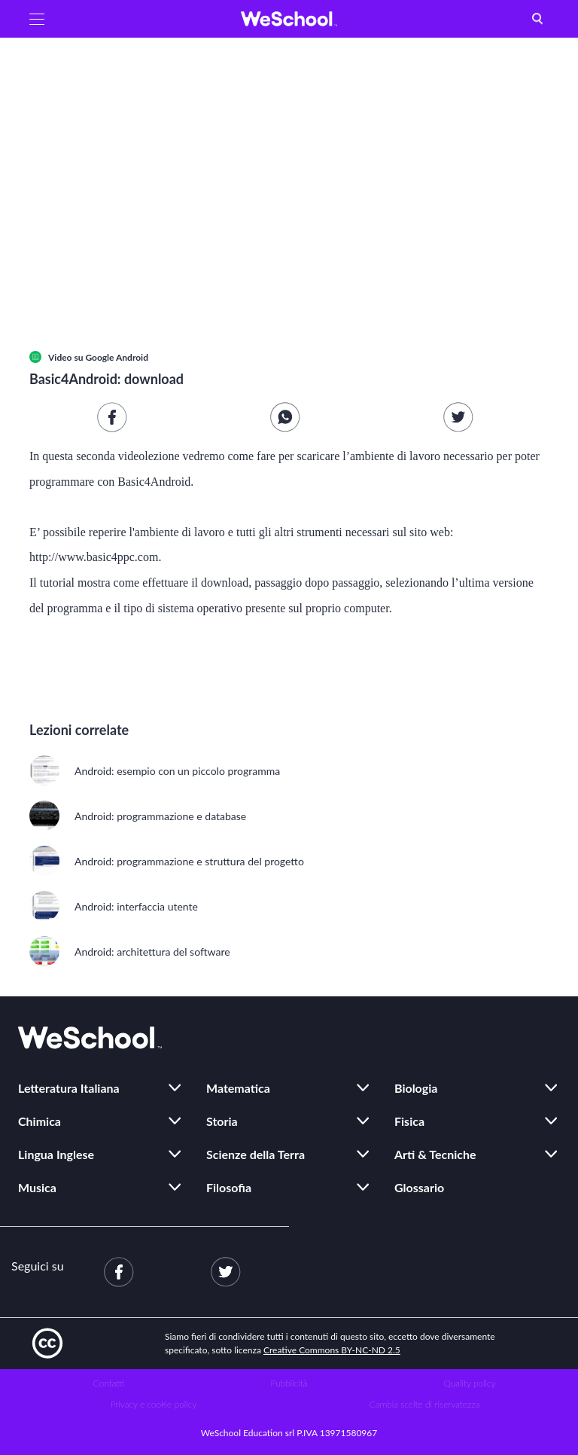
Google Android (116, 357)
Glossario (419, 1187)
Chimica (39, 1121)
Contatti (108, 1383)
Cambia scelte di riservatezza (424, 1404)
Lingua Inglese (56, 1154)
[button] (37, 19)
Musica (37, 1187)
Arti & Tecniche (435, 1154)
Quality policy (469, 1383)
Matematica (238, 1088)
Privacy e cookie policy (154, 1404)
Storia (222, 1121)
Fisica (409, 1121)
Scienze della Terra (255, 1154)
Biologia (415, 1088)
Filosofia (228, 1187)
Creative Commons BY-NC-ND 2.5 (331, 1350)
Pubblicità (289, 1383)
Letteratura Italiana (69, 1088)
